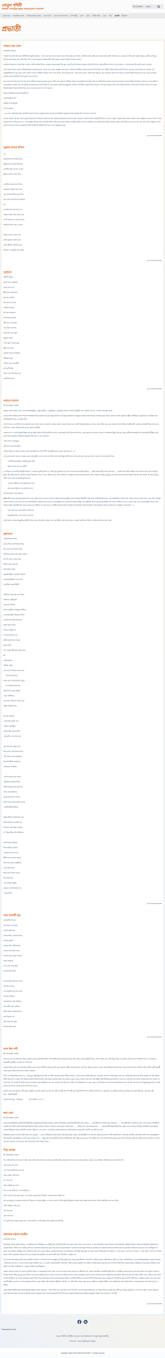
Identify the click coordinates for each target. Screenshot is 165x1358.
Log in (148, 135)
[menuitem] (138, 6)
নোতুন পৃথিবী (12, 5)
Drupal (13, 1329)
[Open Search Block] (158, 6)
